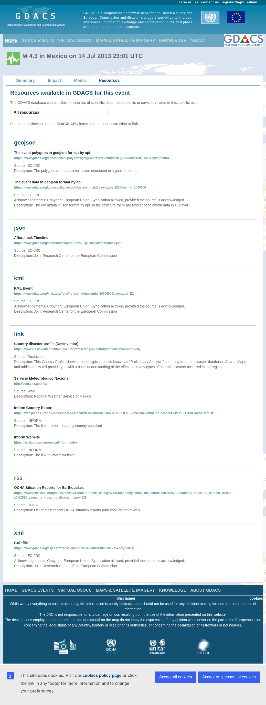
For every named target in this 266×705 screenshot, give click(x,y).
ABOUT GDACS (205, 590)
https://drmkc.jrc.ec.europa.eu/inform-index (45, 442)
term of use (189, 2)
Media (80, 80)
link (135, 124)
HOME (11, 40)
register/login (232, 2)
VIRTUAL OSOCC (75, 40)
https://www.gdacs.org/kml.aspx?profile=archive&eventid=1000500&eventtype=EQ (74, 293)
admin (252, 2)
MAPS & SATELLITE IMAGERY (125, 40)
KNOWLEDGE (172, 40)
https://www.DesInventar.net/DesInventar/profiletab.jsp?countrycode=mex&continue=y (77, 349)
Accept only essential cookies (229, 677)
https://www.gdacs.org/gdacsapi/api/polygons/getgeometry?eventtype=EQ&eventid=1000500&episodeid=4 (91, 158)
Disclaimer (126, 598)
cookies (256, 598)
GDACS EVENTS (38, 40)
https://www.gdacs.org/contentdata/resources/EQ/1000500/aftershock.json (68, 243)
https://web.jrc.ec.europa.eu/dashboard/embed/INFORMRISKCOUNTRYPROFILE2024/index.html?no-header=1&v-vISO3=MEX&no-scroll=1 (114, 413)
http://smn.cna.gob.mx (30, 383)
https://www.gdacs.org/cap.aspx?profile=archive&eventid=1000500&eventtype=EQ (74, 548)
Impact (54, 80)
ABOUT (197, 40)
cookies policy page (101, 675)
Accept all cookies (175, 677)
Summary (25, 80)
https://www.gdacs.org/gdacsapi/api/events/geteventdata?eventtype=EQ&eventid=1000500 (80, 187)
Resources (109, 80)
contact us (210, 2)
